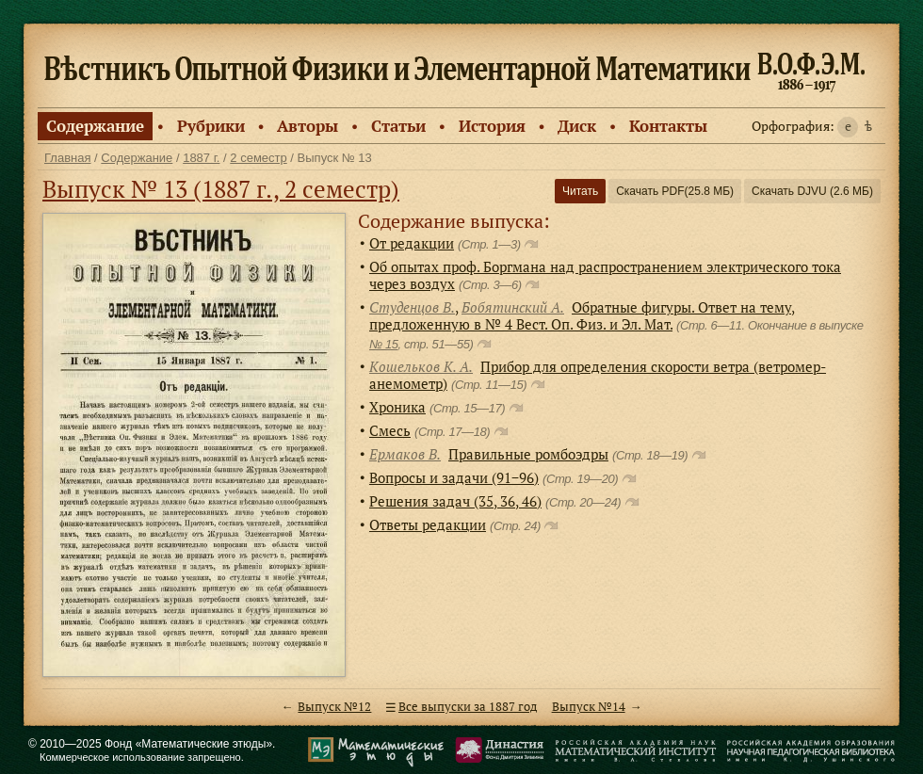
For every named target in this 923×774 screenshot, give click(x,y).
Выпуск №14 (588, 707)
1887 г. (201, 158)
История (492, 126)
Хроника (397, 406)
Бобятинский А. (513, 307)
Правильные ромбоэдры (528, 453)
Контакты (668, 126)
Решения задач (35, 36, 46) (455, 501)
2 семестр (258, 158)
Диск (577, 126)
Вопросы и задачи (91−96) (454, 477)
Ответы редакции (427, 524)
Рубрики (211, 126)
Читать (580, 191)
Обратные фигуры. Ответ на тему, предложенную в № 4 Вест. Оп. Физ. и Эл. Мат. (582, 315)
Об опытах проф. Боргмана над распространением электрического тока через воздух (605, 275)
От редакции (411, 243)
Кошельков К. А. (421, 366)
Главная (67, 158)
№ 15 (383, 344)
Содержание (95, 126)
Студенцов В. (412, 307)
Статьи (398, 126)
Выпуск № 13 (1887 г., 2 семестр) (220, 188)
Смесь (390, 430)
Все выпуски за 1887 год (467, 707)
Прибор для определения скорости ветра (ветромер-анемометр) (597, 375)
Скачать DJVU (812, 191)
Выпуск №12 (334, 707)
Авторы (307, 126)
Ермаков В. (405, 453)
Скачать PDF (675, 191)
